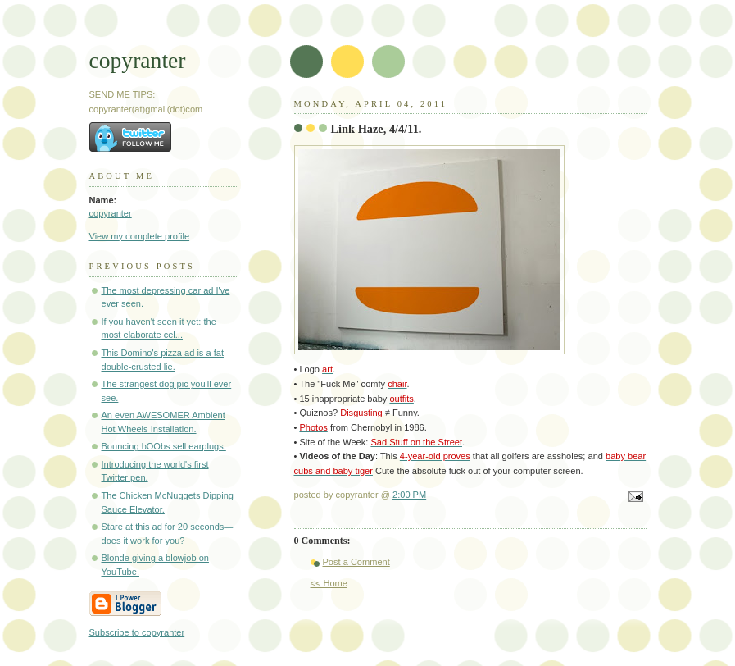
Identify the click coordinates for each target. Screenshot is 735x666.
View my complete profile (139, 236)
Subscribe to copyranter (137, 632)
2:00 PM (409, 495)
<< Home (329, 583)
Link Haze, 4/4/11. (376, 128)
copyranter (137, 60)
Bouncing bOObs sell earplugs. (164, 446)
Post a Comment (356, 562)
